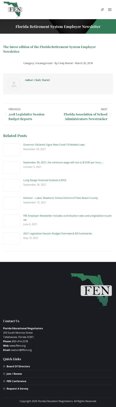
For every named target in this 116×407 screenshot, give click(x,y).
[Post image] (11, 150)
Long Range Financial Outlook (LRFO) (44, 180)
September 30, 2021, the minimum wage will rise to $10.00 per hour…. (63, 162)
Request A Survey (17, 388)
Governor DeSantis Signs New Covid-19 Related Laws (54, 144)
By (64, 63)
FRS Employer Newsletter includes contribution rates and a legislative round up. (67, 217)
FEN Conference (16, 381)
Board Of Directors (18, 366)
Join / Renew (14, 373)
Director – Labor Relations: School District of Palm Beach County (60, 198)
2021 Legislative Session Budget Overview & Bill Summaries (57, 233)
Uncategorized (43, 63)
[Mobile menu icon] (110, 9)
